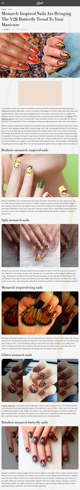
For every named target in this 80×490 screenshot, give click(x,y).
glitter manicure (9, 405)
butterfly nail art (8, 119)
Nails (10, 9)
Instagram (74, 333)
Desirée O (7, 29)
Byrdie (70, 116)
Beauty (4, 9)
